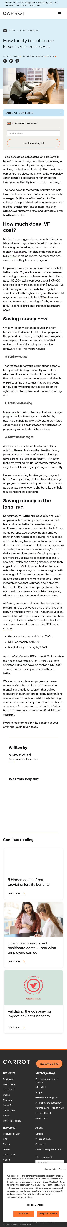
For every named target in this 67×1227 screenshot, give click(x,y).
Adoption (39, 1092)
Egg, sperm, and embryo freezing (47, 1080)
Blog (5, 1139)
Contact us (40, 1144)
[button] (59, 13)
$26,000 (11, 255)
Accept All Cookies (47, 1214)
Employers (8, 1079)
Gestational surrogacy (46, 1097)
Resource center (11, 1134)
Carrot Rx (7, 1105)
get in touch (22, 726)
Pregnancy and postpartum (48, 1103)
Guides (6, 1149)
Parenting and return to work (49, 1108)
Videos (6, 1160)
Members (7, 1100)
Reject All (23, 1214)
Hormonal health (43, 1113)
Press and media (43, 1139)
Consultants (9, 1089)
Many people (11, 412)
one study (26, 276)
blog (12, 30)
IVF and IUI (40, 1087)
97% (43, 297)
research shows (13, 582)
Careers (39, 1134)
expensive (20, 251)
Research (20, 450)
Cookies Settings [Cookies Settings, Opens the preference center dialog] (35, 1205)
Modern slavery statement (48, 1149)
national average (18, 660)
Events (6, 1144)
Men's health (41, 1118)
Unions (6, 1095)
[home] (13, 13)
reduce (7, 628)
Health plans (9, 1084)
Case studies (9, 1154)
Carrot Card (9, 1110)
